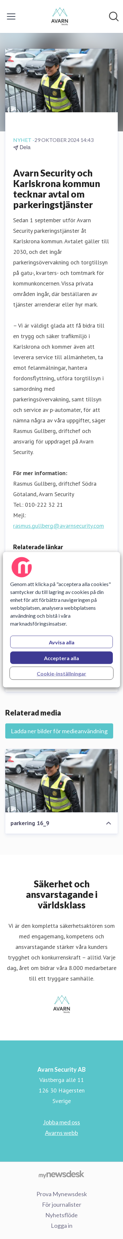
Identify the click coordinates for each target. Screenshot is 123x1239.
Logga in (61, 1225)
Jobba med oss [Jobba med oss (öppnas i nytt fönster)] (61, 1122)
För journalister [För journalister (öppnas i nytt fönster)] (61, 1204)
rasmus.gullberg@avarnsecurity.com (58, 525)
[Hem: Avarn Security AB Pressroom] (59, 16)
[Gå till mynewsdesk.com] (61, 1174)
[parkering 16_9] (61, 781)
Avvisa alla (61, 642)
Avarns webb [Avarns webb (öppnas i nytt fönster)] (61, 1132)
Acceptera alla (61, 658)
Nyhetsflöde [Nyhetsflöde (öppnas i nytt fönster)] (61, 1215)
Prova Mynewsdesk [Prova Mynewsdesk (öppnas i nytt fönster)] (61, 1194)
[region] (61, 619)
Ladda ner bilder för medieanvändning (59, 731)
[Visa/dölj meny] (11, 16)
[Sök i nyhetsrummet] (114, 16)
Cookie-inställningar (61, 673)
